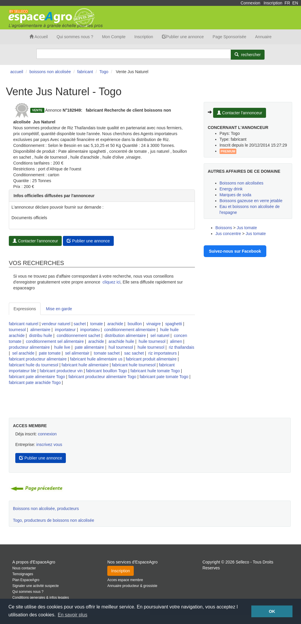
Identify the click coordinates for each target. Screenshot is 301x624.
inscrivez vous (49, 444)
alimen (176, 341)
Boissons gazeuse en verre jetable (251, 200)
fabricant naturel (23, 323)
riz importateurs (162, 353)
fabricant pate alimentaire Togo (37, 376)
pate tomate (50, 353)
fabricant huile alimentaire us (96, 359)
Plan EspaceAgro (25, 580)
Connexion (250, 3)
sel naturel (160, 335)
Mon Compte (114, 36)
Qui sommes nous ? (74, 36)
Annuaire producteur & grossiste (132, 586)
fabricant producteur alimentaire (38, 359)
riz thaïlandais (181, 347)
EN (295, 3)
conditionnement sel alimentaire (55, 341)
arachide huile (121, 341)
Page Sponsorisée (229, 36)
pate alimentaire (89, 347)
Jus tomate (247, 227)
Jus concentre (228, 233)
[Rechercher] (248, 55)
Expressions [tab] (25, 308)
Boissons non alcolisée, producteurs (46, 508)
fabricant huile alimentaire (85, 365)
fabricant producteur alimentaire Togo (102, 376)
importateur (65, 329)
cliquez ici (112, 282)
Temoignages (22, 574)
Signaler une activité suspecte (35, 586)
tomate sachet (107, 353)
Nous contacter (24, 568)
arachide (115, 323)
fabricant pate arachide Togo (35, 382)
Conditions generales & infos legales (40, 598)
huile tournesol (152, 341)
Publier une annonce (183, 36)
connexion (47, 434)
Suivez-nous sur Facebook (235, 251)
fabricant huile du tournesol (33, 365)
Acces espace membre (125, 580)
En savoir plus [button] (73, 614)
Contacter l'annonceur (35, 241)
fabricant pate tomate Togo (164, 376)
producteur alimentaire (29, 347)
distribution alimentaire (125, 335)
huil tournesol (120, 347)
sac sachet (134, 353)
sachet (80, 323)
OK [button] (272, 611)
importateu (90, 329)
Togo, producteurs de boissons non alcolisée (53, 520)
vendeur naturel (56, 323)
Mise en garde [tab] (59, 308)
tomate (96, 323)
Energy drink (231, 189)
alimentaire (40, 329)
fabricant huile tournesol (133, 365)
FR (287, 3)
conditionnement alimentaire (129, 329)
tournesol (17, 329)
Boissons (223, 227)
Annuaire (263, 36)
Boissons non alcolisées (241, 183)
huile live (62, 347)
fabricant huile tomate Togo (155, 370)
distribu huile (40, 335)
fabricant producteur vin (61, 370)
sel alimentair (77, 353)
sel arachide (23, 353)
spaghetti (173, 323)
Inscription (273, 3)
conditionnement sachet (78, 335)
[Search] (133, 54)
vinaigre (153, 323)
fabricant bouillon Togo (106, 370)
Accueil (38, 36)
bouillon (135, 323)
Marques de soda (235, 194)
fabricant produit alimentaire (151, 359)
